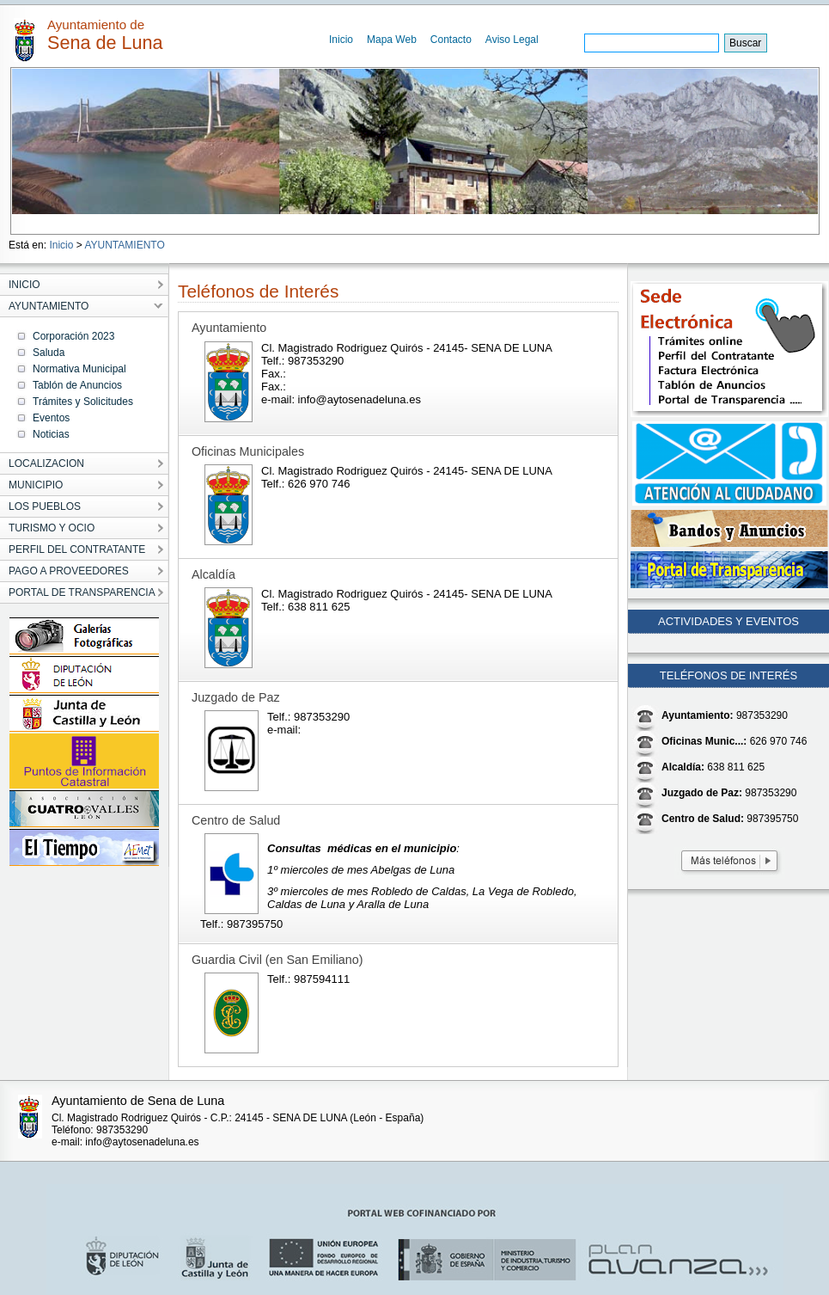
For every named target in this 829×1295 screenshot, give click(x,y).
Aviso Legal (512, 40)
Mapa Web (392, 40)
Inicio (341, 40)
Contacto (451, 40)
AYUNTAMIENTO (124, 245)
